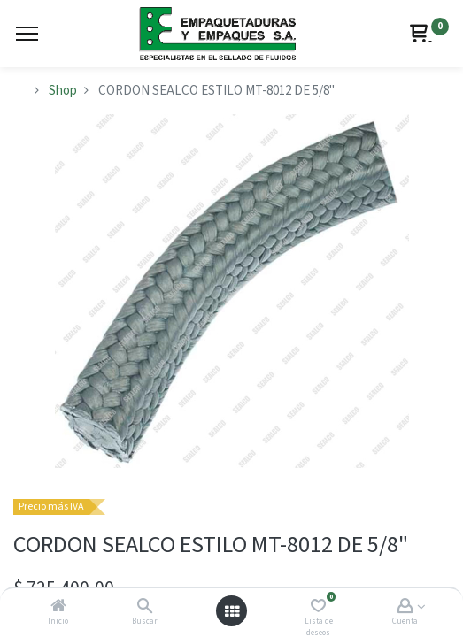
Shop (63, 90)
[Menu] (27, 34)
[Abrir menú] (232, 611)
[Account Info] (405, 607)
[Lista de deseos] (318, 607)
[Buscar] (144, 607)
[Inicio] (58, 607)
